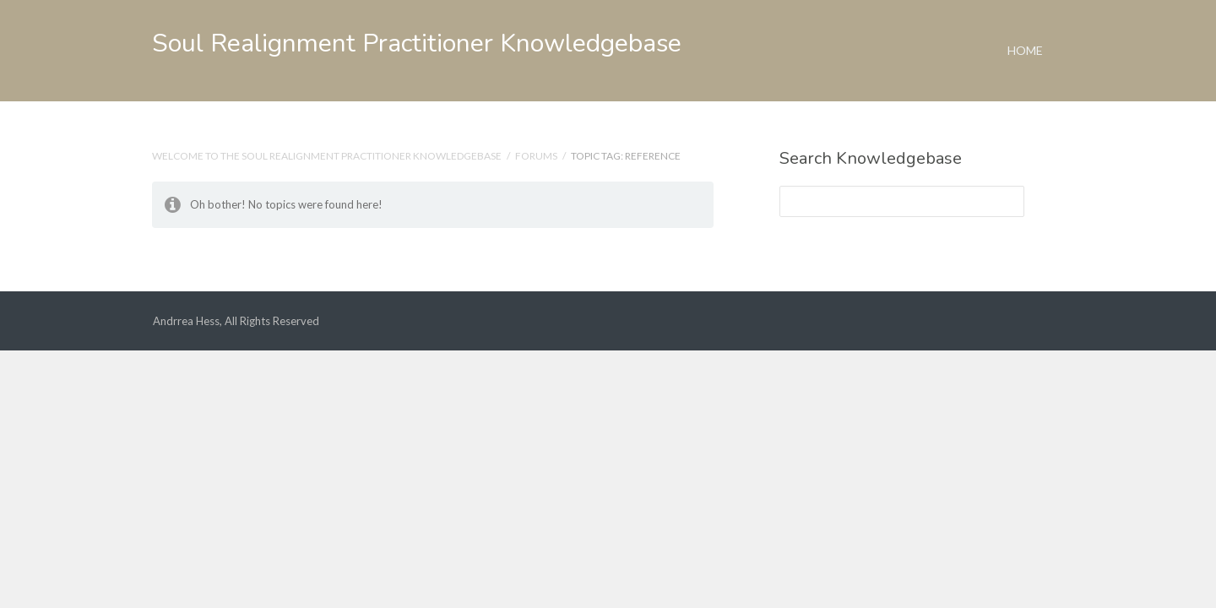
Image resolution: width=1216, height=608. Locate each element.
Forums (536, 155)
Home (1025, 28)
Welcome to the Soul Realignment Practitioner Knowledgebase (327, 155)
